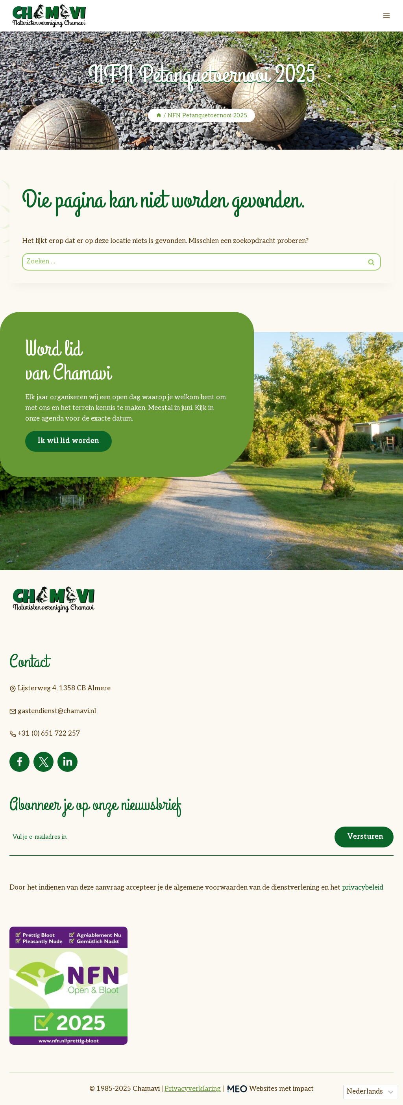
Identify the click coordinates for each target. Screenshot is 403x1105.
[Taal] (370, 1092)
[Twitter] (43, 762)
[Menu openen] (386, 15)
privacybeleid (362, 888)
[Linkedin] (67, 762)
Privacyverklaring (193, 1089)
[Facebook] (19, 762)
